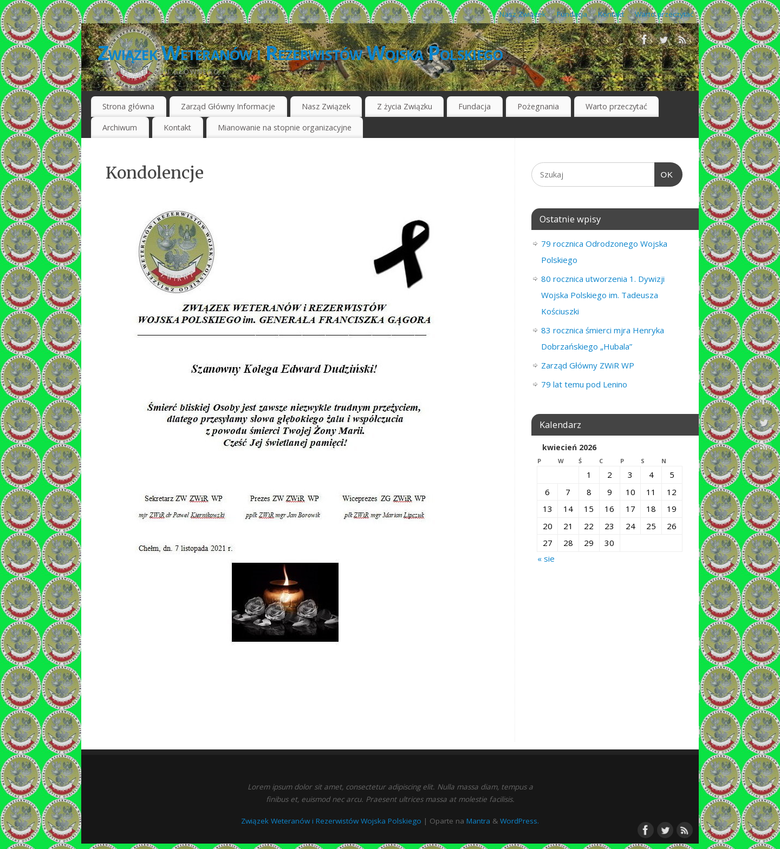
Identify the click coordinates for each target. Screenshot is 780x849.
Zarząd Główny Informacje (228, 106)
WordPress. (519, 821)
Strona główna (128, 106)
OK (664, 175)
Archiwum (119, 127)
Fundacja (572, 14)
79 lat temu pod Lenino (584, 384)
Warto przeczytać (664, 14)
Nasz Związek (522, 14)
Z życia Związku (404, 106)
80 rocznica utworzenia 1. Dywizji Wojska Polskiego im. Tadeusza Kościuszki (603, 295)
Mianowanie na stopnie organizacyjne (285, 127)
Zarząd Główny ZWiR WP (587, 365)
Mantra (478, 821)
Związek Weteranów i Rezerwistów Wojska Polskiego (300, 53)
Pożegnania (538, 106)
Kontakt (611, 14)
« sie (546, 558)
